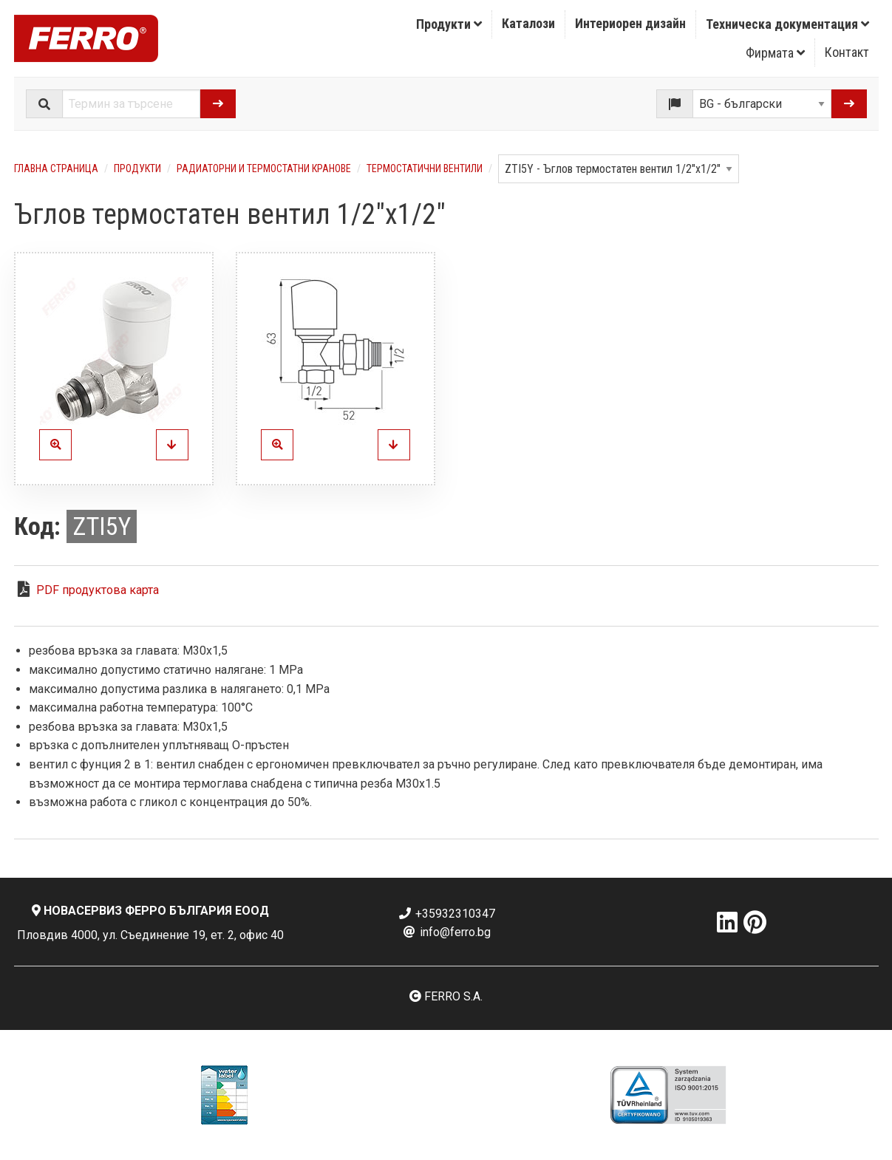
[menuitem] (449, 24)
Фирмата (775, 53)
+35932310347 (446, 914)
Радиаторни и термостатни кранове (264, 168)
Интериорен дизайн (630, 23)
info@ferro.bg (446, 932)
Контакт (847, 52)
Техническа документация (787, 24)
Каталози (528, 23)
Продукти (449, 24)
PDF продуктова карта (97, 590)
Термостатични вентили (425, 168)
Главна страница (56, 168)
